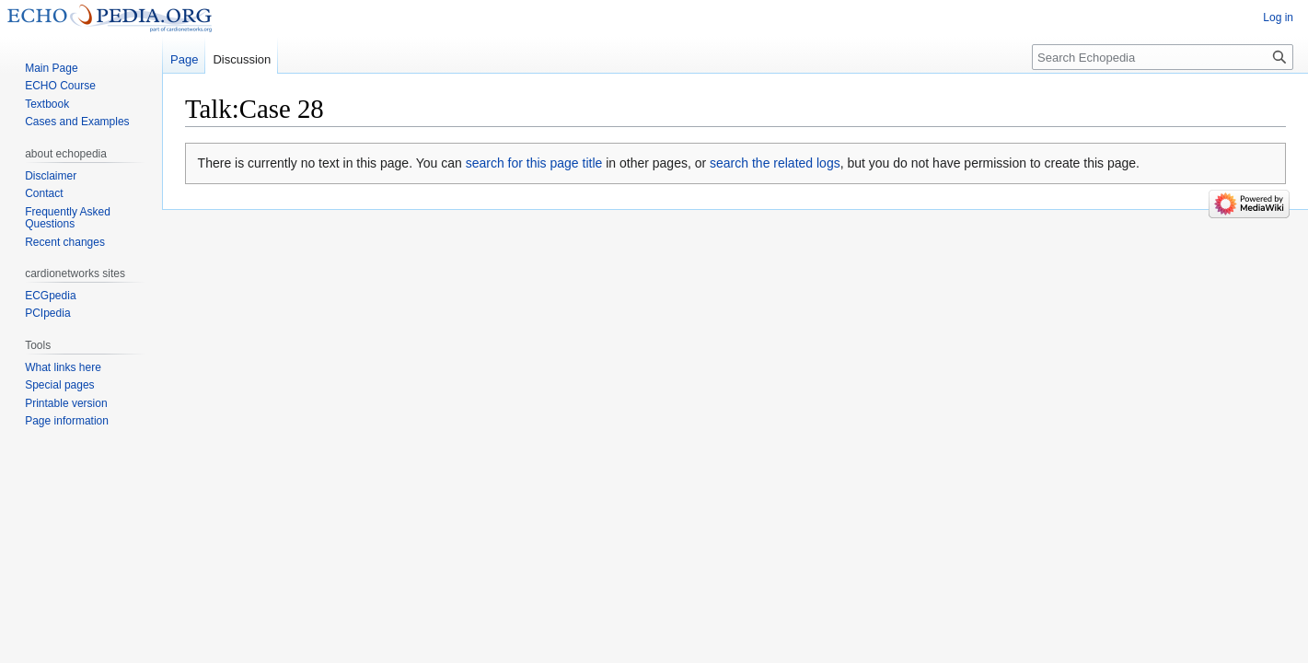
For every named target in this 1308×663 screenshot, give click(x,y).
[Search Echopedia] (1162, 57)
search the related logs (775, 163)
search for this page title (534, 163)
